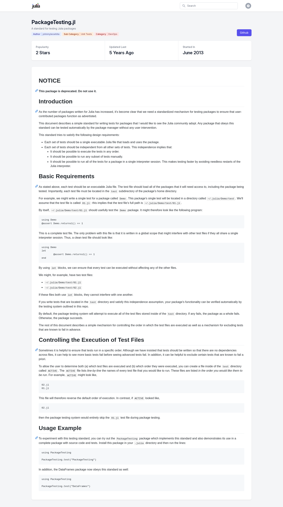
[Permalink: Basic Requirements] (37, 186)
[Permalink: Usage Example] (37, 437)
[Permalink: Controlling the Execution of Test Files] (37, 349)
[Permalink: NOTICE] (37, 90)
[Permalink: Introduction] (37, 111)
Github (244, 32)
